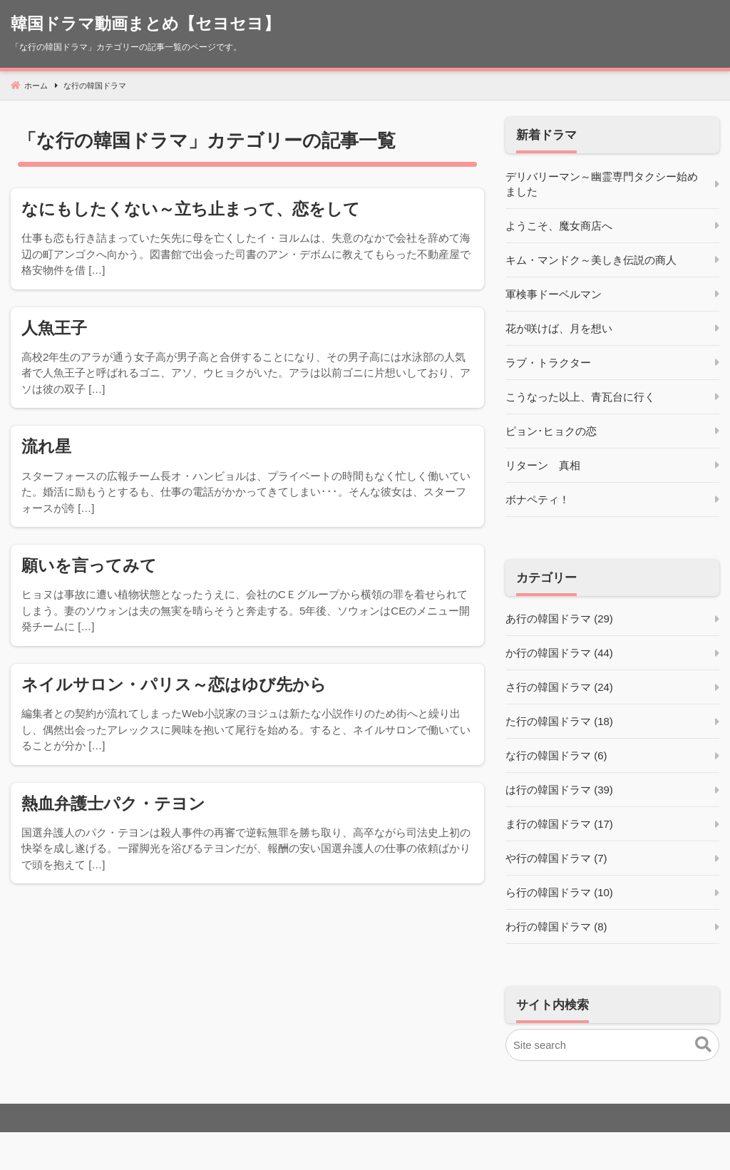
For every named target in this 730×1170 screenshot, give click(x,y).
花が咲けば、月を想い (558, 329)
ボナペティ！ (537, 500)
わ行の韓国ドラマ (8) (556, 927)
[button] (703, 1046)
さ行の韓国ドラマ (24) (559, 688)
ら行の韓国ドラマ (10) (559, 893)
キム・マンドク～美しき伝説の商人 (591, 261)
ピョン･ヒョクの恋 (551, 432)
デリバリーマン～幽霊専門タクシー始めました (601, 184)
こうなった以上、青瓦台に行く (580, 397)
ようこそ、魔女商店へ (558, 226)
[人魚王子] (247, 359)
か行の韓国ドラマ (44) (559, 653)
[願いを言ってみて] (247, 596)
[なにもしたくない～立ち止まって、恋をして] (247, 239)
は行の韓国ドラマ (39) (559, 790)
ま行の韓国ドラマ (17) (559, 825)
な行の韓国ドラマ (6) (556, 756)
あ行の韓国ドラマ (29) (559, 619)
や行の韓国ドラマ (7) (556, 859)
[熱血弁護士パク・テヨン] (247, 834)
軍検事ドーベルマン (553, 295)
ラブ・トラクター (548, 363)
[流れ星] (247, 477)
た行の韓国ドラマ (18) (559, 722)
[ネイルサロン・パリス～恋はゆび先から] (247, 715)
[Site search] (612, 1046)
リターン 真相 (542, 466)
